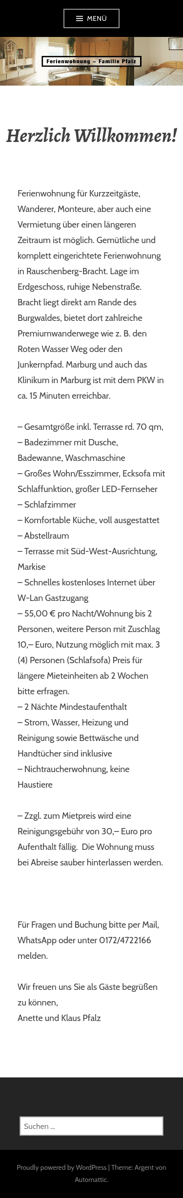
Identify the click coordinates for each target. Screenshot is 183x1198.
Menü (97, 18)
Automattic (91, 1179)
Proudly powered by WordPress (61, 1167)
